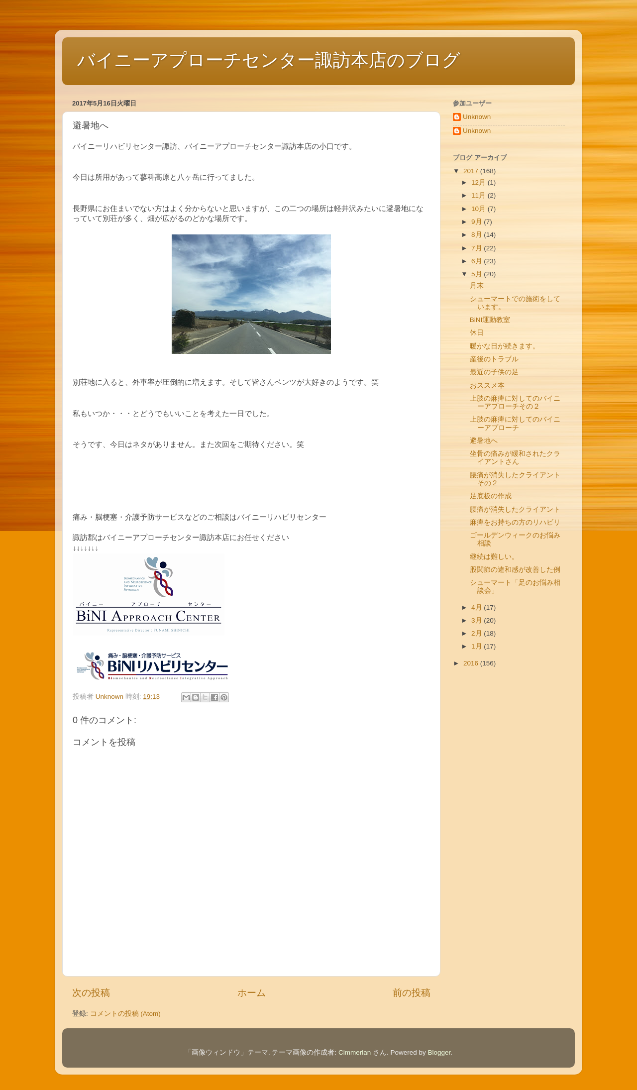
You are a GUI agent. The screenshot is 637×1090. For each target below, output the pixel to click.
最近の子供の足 (494, 372)
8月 (477, 234)
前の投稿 (411, 992)
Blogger (439, 1052)
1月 (477, 646)
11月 (479, 195)
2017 (471, 171)
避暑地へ (484, 440)
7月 (477, 248)
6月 (477, 261)
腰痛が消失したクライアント (515, 509)
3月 (477, 620)
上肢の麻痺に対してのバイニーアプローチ (515, 423)
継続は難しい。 (494, 556)
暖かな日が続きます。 (504, 346)
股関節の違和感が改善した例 (515, 569)
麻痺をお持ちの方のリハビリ (515, 522)
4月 (477, 607)
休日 (477, 332)
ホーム (251, 992)
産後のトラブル (494, 359)
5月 (477, 274)
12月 (479, 182)
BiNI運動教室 (490, 320)
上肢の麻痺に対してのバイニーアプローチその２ (515, 402)
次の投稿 (91, 992)
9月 (477, 221)
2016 (471, 663)
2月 (477, 633)
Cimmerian (354, 1052)
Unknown (477, 116)
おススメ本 (487, 385)
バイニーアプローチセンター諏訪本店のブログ (268, 60)
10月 (479, 209)
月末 (477, 285)
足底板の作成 (491, 496)
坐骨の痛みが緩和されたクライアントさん (515, 457)
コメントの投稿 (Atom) (125, 1013)
